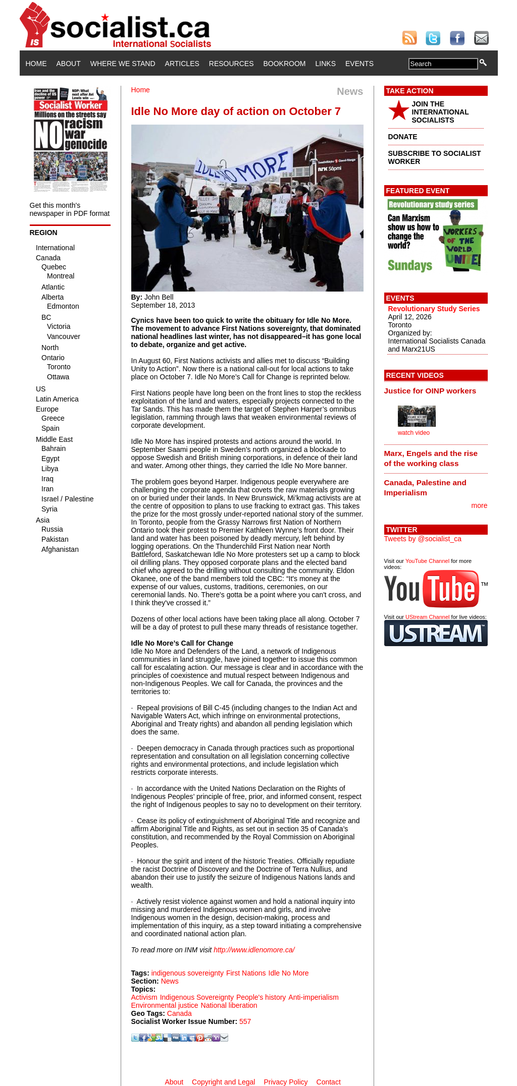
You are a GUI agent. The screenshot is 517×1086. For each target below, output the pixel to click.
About (69, 64)
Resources (231, 64)
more (480, 505)
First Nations (246, 973)
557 (245, 1021)
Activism (144, 997)
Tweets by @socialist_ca (423, 539)
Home (36, 64)
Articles (182, 64)
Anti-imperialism (313, 997)
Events (359, 64)
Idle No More (289, 973)
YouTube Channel (427, 561)
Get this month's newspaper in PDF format (70, 209)
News (170, 981)
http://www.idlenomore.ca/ (254, 950)
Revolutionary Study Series (434, 309)
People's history (261, 997)
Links (326, 64)
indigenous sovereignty (187, 973)
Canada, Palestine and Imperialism (425, 487)
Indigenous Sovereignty (197, 997)
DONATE (403, 137)
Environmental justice (164, 1005)
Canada (179, 1013)
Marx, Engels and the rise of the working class (431, 458)
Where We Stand (123, 64)
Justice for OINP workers (430, 390)
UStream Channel (427, 617)
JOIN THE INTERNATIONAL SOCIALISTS (440, 112)
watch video (414, 432)
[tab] (436, 390)
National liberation (229, 1005)
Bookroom (285, 64)
